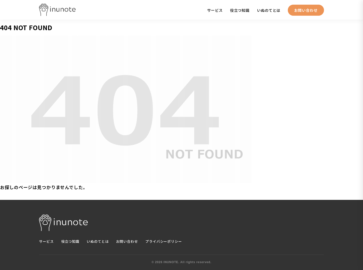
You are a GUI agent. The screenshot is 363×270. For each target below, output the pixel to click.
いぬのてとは (268, 10)
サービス (215, 10)
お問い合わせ (306, 10)
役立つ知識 (240, 10)
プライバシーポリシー (163, 241)
